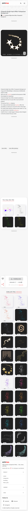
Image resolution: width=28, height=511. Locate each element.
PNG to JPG (6, 482)
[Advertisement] (14, 25)
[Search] (20, 3)
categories (16, 110)
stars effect (4, 148)
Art (9, 103)
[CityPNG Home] (5, 3)
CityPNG (9, 94)
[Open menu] (24, 3)
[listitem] (6, 501)
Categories (5, 478)
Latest (4, 476)
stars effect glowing (13, 148)
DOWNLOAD (16, 279)
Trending (5, 480)
